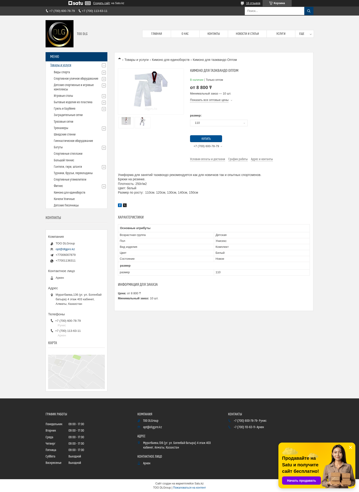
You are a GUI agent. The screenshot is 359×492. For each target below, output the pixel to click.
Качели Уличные (64, 199)
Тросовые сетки (63, 122)
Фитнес (58, 186)
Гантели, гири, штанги (68, 167)
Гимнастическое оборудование (73, 141)
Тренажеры (61, 128)
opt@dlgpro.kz (65, 249)
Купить (206, 139)
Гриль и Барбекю (64, 109)
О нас (185, 34)
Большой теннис (64, 160)
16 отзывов (253, 3)
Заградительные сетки (68, 115)
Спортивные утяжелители (70, 179)
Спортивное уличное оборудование (76, 79)
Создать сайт (101, 3)
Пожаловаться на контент (189, 487)
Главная (156, 34)
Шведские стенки (65, 134)
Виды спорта (62, 72)
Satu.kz (199, 483)
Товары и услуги (136, 60)
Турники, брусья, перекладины (73, 173)
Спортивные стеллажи (68, 154)
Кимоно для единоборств (171, 60)
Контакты (213, 34)
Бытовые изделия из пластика (73, 102)
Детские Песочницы (66, 205)
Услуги (281, 34)
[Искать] (308, 11)
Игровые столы (63, 96)
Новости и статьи (247, 34)
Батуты (58, 147)
